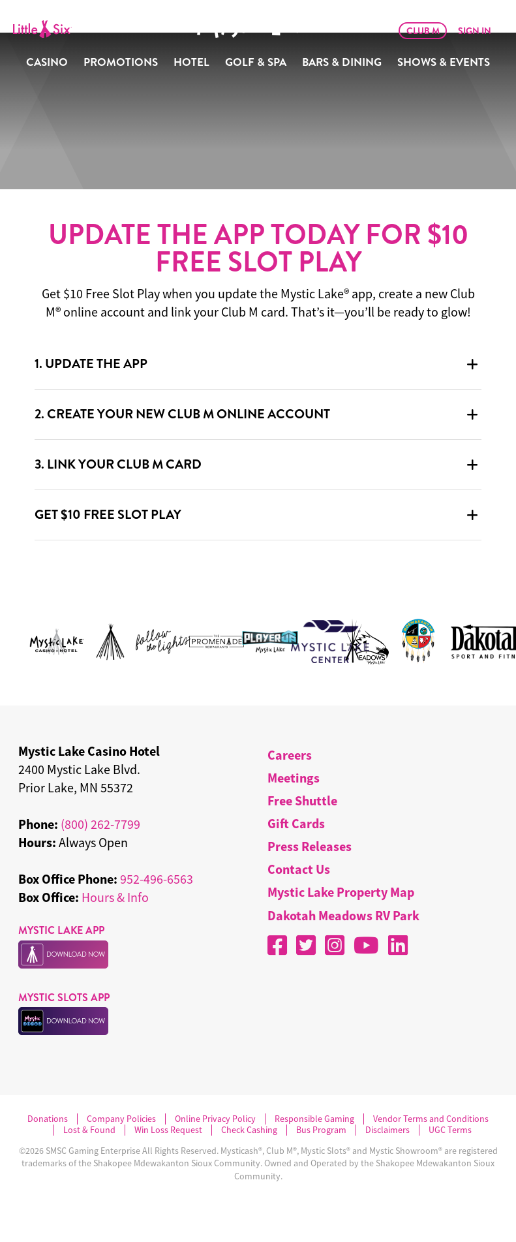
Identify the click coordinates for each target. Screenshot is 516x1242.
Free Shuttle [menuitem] (302, 800)
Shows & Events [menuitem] (443, 62)
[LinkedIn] (398, 945)
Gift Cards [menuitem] (296, 823)
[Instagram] (334, 945)
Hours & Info (115, 897)
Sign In (474, 30)
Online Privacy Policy (215, 1119)
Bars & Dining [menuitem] (342, 62)
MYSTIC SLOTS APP (64, 997)
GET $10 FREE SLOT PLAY (108, 514)
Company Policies (121, 1119)
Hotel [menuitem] (191, 62)
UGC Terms (450, 1130)
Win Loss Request (168, 1130)
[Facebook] (277, 945)
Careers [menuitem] (289, 755)
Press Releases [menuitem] (309, 846)
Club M (423, 30)
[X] (306, 945)
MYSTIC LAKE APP (61, 930)
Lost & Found (89, 1130)
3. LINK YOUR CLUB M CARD (118, 464)
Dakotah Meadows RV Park (343, 915)
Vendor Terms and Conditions (431, 1119)
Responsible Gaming (314, 1119)
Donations (47, 1119)
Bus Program (321, 1130)
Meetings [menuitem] (293, 777)
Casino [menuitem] (47, 62)
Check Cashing (249, 1130)
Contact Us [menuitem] (298, 869)
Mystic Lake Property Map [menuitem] (340, 892)
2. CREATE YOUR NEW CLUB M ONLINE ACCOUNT (182, 414)
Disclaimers (387, 1130)
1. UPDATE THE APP (91, 363)
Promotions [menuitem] (120, 62)
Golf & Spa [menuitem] (255, 62)
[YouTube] (366, 945)
